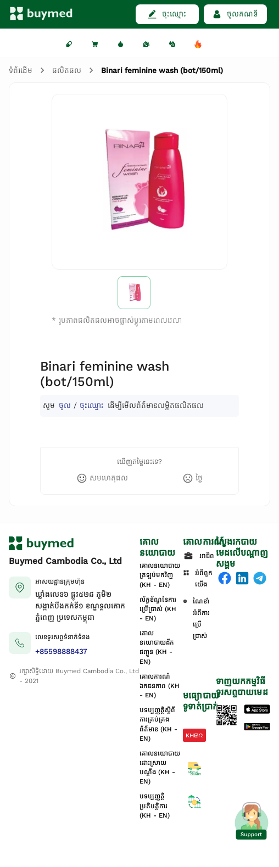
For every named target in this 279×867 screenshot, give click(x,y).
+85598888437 (61, 651)
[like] (102, 478)
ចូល (65, 405)
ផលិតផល (66, 70)
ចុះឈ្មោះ (92, 405)
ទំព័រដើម (20, 70)
